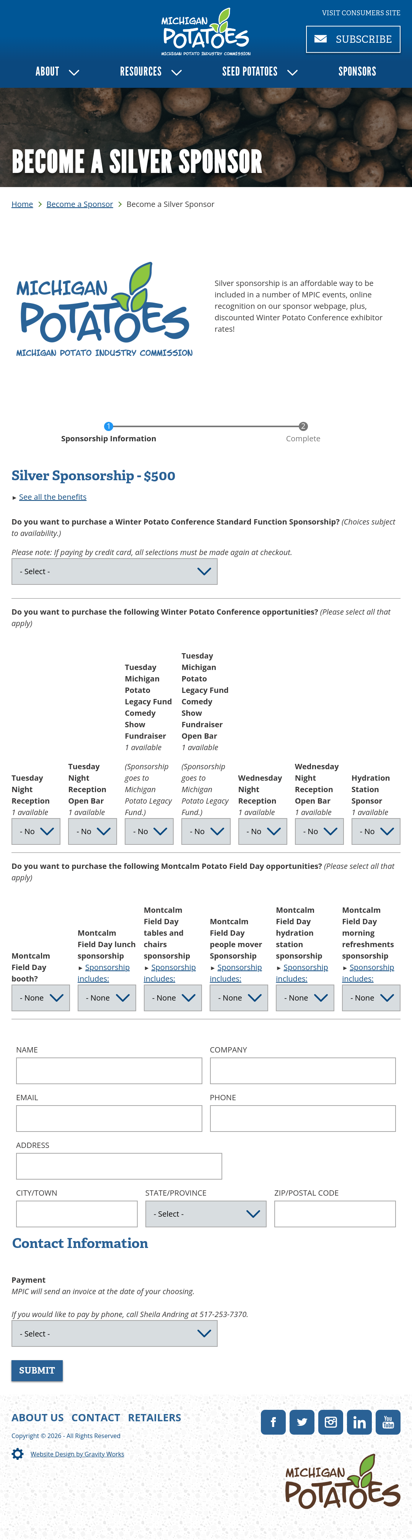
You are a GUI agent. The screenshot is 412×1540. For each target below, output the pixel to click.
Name (27, 1049)
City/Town (36, 1193)
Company (228, 1049)
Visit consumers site (361, 13)
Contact (96, 1417)
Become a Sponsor (80, 204)
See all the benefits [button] (52, 497)
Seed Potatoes (250, 71)
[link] (206, 31)
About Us (37, 1417)
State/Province (176, 1193)
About (47, 71)
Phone (223, 1097)
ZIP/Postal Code (306, 1193)
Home (22, 204)
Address (32, 1145)
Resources (141, 71)
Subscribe (357, 42)
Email (27, 1097)
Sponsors (357, 71)
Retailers (154, 1417)
